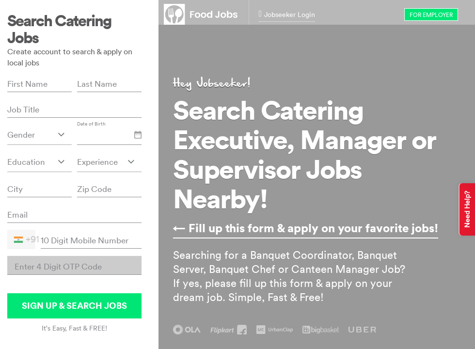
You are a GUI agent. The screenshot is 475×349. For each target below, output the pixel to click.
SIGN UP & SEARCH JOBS (74, 305)
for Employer (431, 14)
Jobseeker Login (287, 14)
